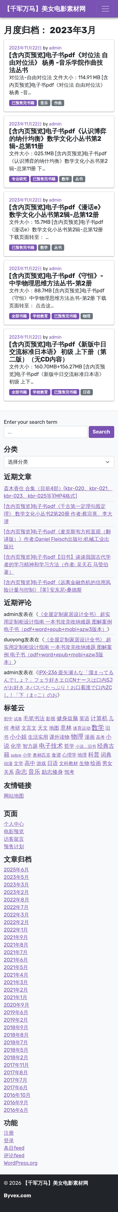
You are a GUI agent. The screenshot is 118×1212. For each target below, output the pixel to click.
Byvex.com (17, 1196)
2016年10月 (17, 1095)
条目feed (14, 1148)
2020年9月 (16, 1005)
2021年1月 (15, 997)
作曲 (58, 103)
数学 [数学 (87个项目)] (98, 727)
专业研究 (19, 179)
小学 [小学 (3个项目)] (27, 755)
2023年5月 (16, 877)
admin (55, 48)
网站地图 (14, 796)
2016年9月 (16, 1103)
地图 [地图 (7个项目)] (54, 728)
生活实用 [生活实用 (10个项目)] (38, 737)
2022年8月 (16, 900)
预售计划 (14, 847)
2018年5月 (16, 1050)
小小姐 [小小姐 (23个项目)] (18, 737)
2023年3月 (16, 885)
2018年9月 (16, 1027)
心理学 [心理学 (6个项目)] (69, 755)
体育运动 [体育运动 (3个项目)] (82, 728)
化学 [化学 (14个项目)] (16, 746)
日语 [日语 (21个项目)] (52, 763)
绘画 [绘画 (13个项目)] (95, 763)
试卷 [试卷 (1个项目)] (18, 718)
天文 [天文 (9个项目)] (43, 728)
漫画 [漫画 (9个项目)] (90, 737)
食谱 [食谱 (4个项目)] (56, 755)
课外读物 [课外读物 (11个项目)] (59, 737)
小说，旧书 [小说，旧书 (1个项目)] (86, 746)
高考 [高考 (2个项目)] (100, 737)
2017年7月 (15, 1080)
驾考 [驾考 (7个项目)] (69, 772)
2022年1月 (16, 930)
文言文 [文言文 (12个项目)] (29, 728)
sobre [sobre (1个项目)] (16, 755)
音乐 (44, 103)
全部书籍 (19, 316)
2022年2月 (16, 922)
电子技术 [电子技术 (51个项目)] (51, 745)
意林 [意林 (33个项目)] (66, 727)
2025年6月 (16, 870)
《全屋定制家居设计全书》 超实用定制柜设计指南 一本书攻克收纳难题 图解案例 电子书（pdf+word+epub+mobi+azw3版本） (58, 621)
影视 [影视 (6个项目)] (50, 719)
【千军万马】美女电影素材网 (45, 9)
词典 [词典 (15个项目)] (106, 755)
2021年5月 (16, 967)
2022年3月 (16, 915)
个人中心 (14, 824)
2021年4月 (16, 975)
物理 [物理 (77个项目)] (77, 736)
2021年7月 (16, 952)
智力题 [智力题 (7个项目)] (30, 746)
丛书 (79, 179)
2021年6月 (16, 960)
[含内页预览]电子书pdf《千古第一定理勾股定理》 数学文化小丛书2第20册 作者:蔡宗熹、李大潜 (58, 513)
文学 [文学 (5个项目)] (18, 763)
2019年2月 (16, 1020)
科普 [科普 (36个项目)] (93, 754)
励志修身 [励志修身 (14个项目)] (52, 772)
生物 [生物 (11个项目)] (84, 763)
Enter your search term (30, 422)
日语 (86, 392)
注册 (9, 1133)
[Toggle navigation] (105, 9)
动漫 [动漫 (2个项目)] (8, 763)
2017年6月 (16, 1088)
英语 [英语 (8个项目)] (84, 719)
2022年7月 (16, 907)
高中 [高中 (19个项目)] (30, 763)
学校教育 (40, 316)
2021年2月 (16, 990)
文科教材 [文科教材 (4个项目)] (68, 763)
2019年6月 (16, 1012)
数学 (65, 179)
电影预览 (14, 832)
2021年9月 (16, 937)
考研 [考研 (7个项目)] (15, 728)
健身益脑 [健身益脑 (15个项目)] (67, 718)
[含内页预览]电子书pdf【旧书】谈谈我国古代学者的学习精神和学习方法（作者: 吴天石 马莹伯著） (57, 564)
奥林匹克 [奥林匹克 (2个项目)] (41, 755)
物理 (86, 316)
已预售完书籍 (23, 103)
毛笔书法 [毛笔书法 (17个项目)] (34, 718)
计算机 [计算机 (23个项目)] (99, 718)
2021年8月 (16, 945)
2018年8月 (16, 1035)
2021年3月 (16, 982)
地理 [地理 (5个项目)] (82, 755)
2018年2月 (16, 1057)
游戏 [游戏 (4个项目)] (41, 763)
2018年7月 (16, 1042)
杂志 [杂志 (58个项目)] (21, 771)
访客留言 (14, 839)
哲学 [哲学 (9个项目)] (69, 746)
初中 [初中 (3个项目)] (8, 719)
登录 (9, 1140)
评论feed (14, 1155)
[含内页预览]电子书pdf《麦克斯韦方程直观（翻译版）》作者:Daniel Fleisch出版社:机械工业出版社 (57, 539)
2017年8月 (16, 1073)
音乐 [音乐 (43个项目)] (34, 771)
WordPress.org (20, 1163)
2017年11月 (16, 1065)
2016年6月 (16, 1110)
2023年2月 (16, 892)
